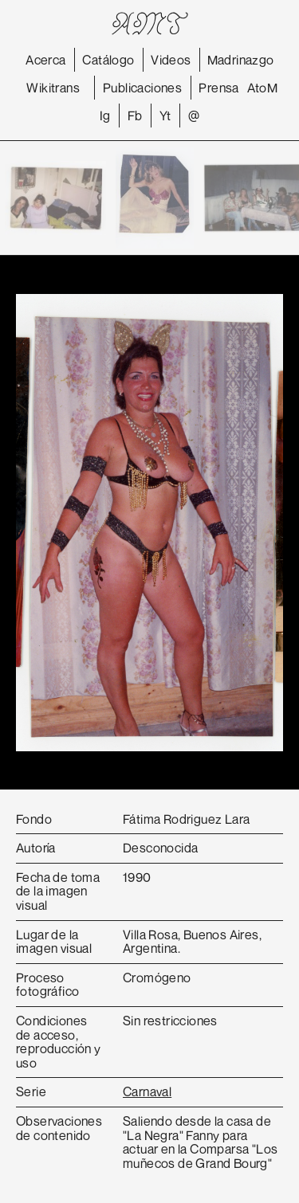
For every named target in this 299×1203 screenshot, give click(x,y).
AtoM (262, 88)
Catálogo (108, 60)
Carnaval (147, 1091)
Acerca (45, 60)
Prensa (218, 88)
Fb (135, 115)
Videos (171, 60)
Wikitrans (53, 88)
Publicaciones (142, 88)
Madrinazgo (240, 60)
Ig (105, 115)
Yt (165, 115)
